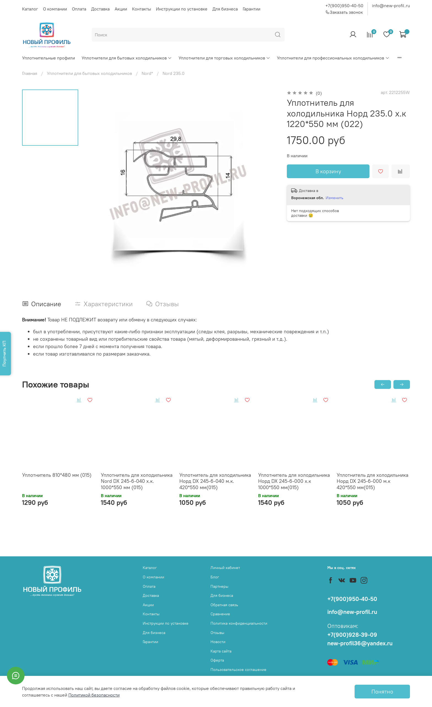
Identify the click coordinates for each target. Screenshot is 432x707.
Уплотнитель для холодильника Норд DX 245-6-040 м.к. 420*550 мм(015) (215, 481)
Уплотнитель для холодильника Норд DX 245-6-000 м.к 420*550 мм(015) (372, 481)
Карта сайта (220, 651)
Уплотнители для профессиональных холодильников (333, 58)
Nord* (147, 73)
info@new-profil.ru (391, 5)
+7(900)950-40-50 (344, 5)
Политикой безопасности (94, 695)
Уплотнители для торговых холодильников (224, 58)
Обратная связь (224, 604)
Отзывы (217, 632)
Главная (29, 73)
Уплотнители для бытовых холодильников (127, 58)
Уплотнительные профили (48, 58)
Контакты (141, 9)
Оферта (217, 660)
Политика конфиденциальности (238, 623)
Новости (217, 641)
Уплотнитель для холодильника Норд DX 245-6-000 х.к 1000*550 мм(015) (294, 481)
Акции (121, 9)
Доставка (100, 9)
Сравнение (220, 613)
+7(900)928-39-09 (352, 634)
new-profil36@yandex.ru (360, 643)
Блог (214, 577)
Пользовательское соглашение (238, 669)
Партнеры (219, 586)
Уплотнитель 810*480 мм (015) (56, 475)
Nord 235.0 (174, 73)
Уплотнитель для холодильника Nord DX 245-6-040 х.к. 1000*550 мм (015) (136, 481)
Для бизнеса (225, 9)
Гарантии (251, 9)
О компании (55, 9)
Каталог (30, 9)
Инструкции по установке (181, 9)
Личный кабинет (225, 567)
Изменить (334, 197)
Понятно (382, 691)
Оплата (79, 9)
